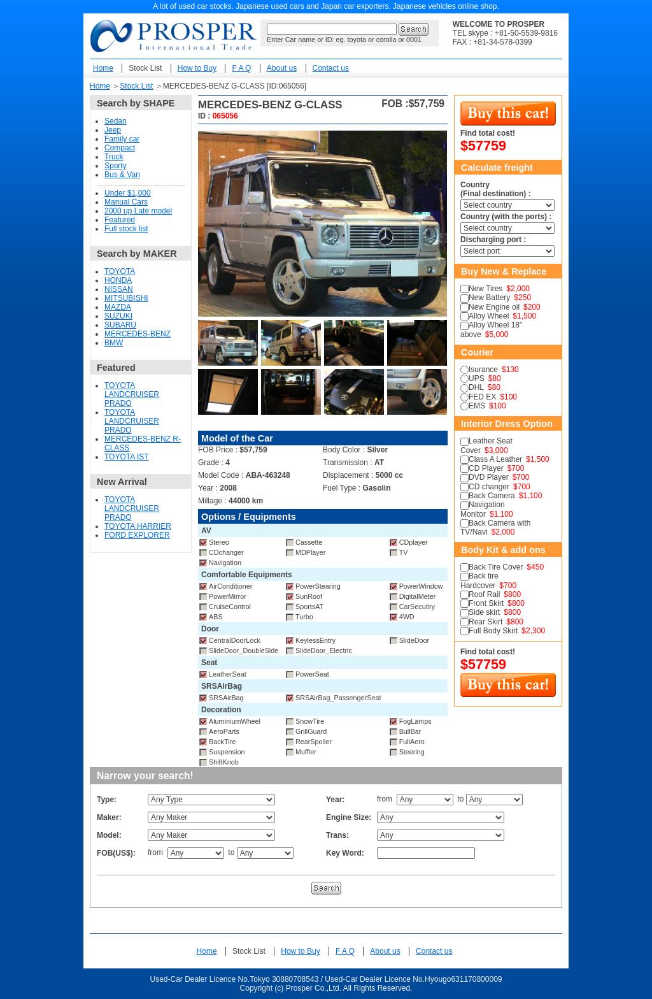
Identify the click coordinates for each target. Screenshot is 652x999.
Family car (121, 138)
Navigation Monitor (482, 509)
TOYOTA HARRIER (137, 526)
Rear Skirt (485, 621)
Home (103, 68)
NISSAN (118, 289)
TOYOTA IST (126, 456)
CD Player (486, 468)
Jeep (112, 130)
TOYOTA (119, 271)
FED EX (482, 396)
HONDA (118, 280)
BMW (113, 342)
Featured (119, 219)
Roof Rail (484, 594)
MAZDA (117, 307)
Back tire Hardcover (479, 580)
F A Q (241, 68)
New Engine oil (494, 307)
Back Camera (492, 495)
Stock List (145, 68)
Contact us (331, 68)
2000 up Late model (138, 210)
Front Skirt (486, 603)
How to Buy (197, 68)
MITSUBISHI (126, 298)
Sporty (115, 165)
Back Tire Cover (496, 567)
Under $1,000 (127, 193)
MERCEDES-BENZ (137, 333)
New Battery (489, 297)
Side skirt (484, 612)
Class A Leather (495, 459)
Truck (114, 156)
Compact (119, 147)
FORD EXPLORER (137, 535)
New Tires (485, 288)
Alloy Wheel (489, 316)
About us (282, 68)
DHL (476, 387)
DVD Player (489, 477)
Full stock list (126, 228)
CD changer (489, 486)
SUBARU (120, 324)
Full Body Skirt (493, 630)
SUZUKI (118, 316)
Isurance (483, 369)
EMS (477, 405)
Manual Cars (126, 202)
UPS (477, 378)
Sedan (115, 121)
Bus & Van (122, 174)
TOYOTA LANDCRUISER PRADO (131, 394)
